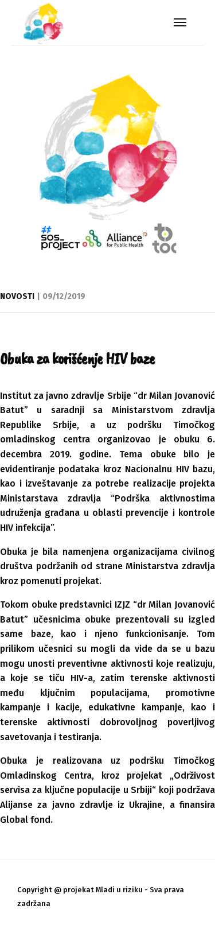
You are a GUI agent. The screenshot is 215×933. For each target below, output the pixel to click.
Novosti (17, 296)
